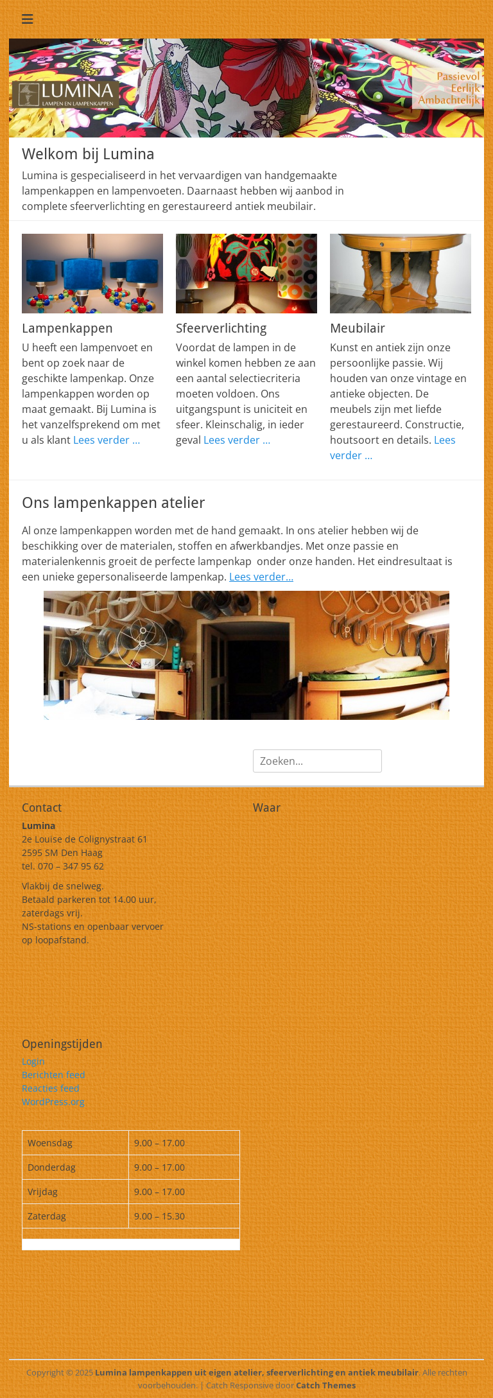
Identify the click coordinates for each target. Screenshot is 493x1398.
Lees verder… (261, 577)
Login (33, 1061)
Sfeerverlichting (221, 328)
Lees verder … (106, 440)
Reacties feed (51, 1088)
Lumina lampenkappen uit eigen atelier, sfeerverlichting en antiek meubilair (257, 1372)
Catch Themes (326, 1385)
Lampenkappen (67, 328)
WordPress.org (53, 1102)
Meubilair (357, 328)
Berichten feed (53, 1075)
